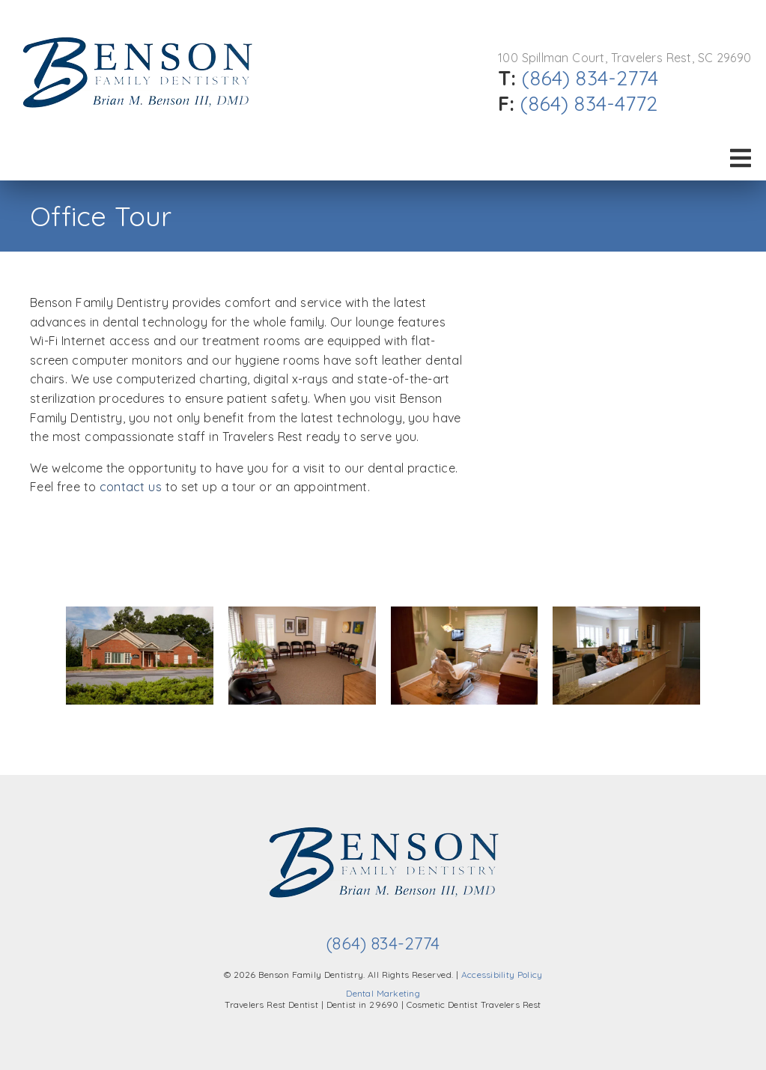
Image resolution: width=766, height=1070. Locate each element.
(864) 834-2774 (590, 78)
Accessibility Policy (502, 974)
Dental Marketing (383, 993)
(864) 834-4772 (588, 103)
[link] (137, 120)
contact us (131, 486)
